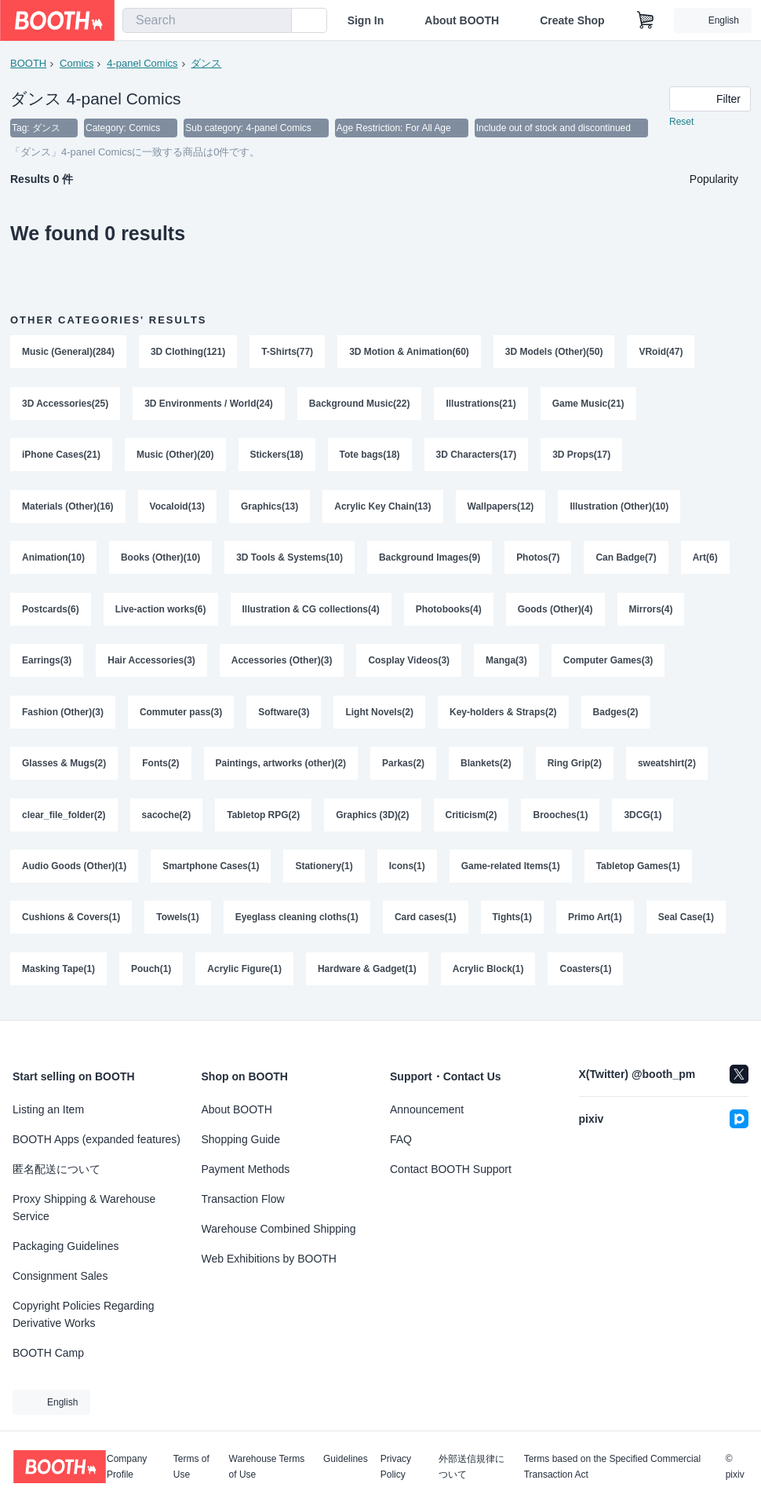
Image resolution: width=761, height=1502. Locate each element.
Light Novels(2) (380, 715)
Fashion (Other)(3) (63, 715)
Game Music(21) (588, 404)
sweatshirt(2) (667, 767)
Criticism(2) (471, 818)
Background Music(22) (359, 404)
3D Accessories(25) (65, 404)
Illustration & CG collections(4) (311, 611)
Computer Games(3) (608, 663)
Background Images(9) (429, 559)
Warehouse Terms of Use (267, 1466)
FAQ (401, 1139)
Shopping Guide (241, 1139)
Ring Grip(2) (575, 767)
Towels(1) (177, 922)
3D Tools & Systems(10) (289, 559)
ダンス (206, 63)
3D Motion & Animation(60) (409, 352)
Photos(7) (538, 559)
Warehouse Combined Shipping (279, 1228)
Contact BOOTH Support (451, 1169)
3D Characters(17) (476, 456)
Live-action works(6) (160, 611)
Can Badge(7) (626, 559)
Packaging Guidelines (65, 1246)
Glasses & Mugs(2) (64, 767)
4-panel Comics (142, 63)
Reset (681, 122)
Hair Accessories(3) (151, 663)
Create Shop (572, 20)
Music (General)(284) (68, 352)
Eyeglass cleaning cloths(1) (297, 922)
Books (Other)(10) (160, 559)
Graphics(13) (269, 507)
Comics (76, 63)
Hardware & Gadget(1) (367, 974)
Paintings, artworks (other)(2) (281, 767)
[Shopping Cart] (645, 20)
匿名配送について (56, 1169)
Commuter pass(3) (181, 715)
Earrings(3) (46, 663)
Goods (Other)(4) (555, 611)
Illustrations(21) (481, 404)
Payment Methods (246, 1169)
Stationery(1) (324, 870)
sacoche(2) (166, 818)
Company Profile (127, 1466)
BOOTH (28, 63)
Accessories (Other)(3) (282, 663)
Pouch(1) (151, 974)
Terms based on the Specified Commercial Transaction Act (612, 1466)
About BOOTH (461, 20)
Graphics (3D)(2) (373, 818)
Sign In (366, 20)
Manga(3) (507, 663)
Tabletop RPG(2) (263, 818)
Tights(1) (512, 922)
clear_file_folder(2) (64, 818)
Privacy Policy (395, 1466)
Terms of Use (191, 1466)
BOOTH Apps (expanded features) (96, 1139)
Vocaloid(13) (177, 507)
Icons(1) (407, 870)
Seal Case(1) (686, 922)
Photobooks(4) (449, 611)
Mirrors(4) (651, 611)
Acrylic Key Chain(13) (383, 507)
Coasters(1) (586, 974)
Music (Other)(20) (175, 456)
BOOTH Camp (48, 1353)
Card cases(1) (426, 922)
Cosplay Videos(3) (409, 663)
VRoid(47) (661, 352)
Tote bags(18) (370, 456)
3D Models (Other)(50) (554, 352)
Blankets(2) (486, 767)
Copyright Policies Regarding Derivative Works (84, 1314)
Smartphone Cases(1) (210, 870)
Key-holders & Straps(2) (503, 715)
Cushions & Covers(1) (71, 922)
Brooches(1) (560, 818)
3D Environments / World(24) (208, 404)
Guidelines (345, 1459)
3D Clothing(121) (188, 352)
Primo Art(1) (595, 922)
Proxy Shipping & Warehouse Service (84, 1207)
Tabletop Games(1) (638, 870)
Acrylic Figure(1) (244, 974)
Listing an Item (48, 1109)
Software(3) (283, 715)
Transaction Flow (243, 1199)
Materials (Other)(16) (68, 507)
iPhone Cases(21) (61, 456)
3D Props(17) (582, 456)
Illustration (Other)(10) (619, 507)
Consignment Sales (60, 1276)
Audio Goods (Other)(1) (74, 870)
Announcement (427, 1109)
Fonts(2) (160, 767)
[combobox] (207, 20)
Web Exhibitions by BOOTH (269, 1258)
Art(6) (705, 559)
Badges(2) (616, 715)
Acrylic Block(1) (488, 974)
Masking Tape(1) (58, 974)
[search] (276, 21)
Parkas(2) (403, 767)
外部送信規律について (471, 1466)
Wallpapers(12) (501, 507)
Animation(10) (53, 559)
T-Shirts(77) (287, 352)
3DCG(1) (643, 818)
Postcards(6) (50, 611)
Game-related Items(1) (510, 870)
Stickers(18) (277, 456)
